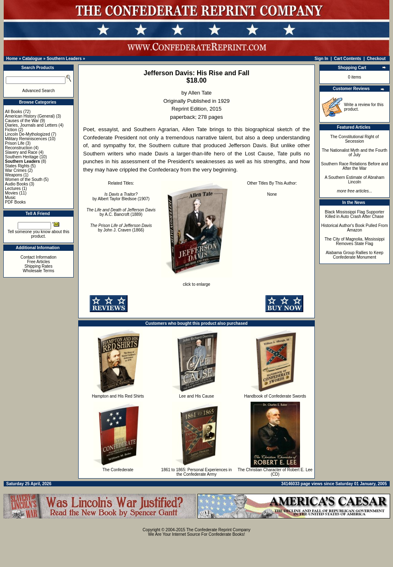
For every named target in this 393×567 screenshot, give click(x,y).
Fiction (11, 129)
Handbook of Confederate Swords (275, 396)
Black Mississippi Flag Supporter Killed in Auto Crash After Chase (354, 214)
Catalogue (32, 58)
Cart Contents (347, 58)
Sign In (321, 58)
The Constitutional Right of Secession (354, 138)
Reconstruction (19, 148)
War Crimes (15, 170)
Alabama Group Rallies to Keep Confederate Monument (354, 254)
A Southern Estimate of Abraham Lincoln (354, 179)
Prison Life (14, 143)
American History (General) (30, 116)
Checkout (376, 58)
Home (12, 58)
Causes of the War (22, 120)
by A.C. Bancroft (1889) (121, 212)
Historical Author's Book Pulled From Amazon (354, 227)
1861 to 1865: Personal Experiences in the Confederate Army (196, 472)
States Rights (17, 166)
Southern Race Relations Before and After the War (354, 166)
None (272, 194)
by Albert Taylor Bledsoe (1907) (121, 196)
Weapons (13, 175)
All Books (13, 111)
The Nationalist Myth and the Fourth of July (354, 152)
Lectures (13, 188)
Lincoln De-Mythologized (27, 134)
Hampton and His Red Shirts (118, 396)
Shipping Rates (39, 266)
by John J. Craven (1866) (121, 227)
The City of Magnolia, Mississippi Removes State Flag (355, 241)
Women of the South (23, 179)
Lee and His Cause (196, 396)
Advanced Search (38, 90)
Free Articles (38, 261)
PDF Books (15, 202)
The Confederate (117, 469)
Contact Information (38, 257)
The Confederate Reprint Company (218, 530)
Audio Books (16, 184)
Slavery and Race (21, 152)
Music (10, 197)
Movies (11, 193)
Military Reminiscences (26, 139)
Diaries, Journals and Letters (31, 125)
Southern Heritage (21, 157)
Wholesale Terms (38, 270)
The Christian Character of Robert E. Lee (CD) (275, 472)
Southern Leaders (64, 58)
